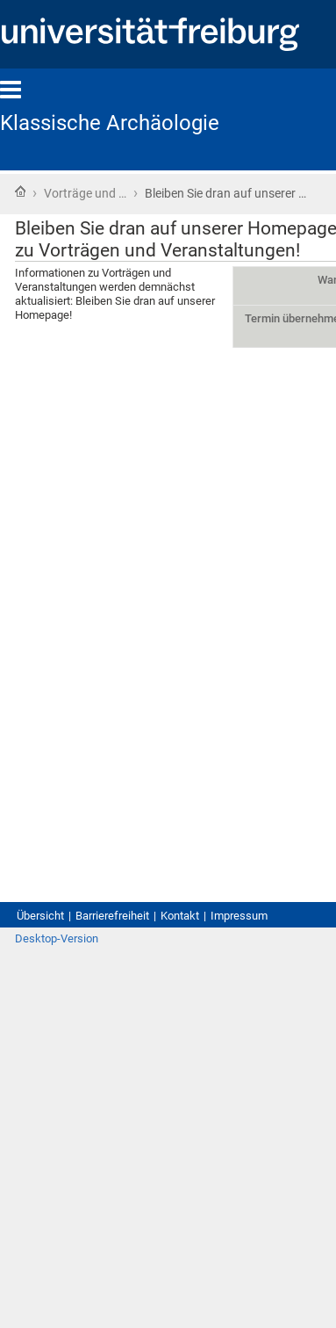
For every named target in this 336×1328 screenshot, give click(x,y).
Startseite (20, 191)
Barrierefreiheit (112, 915)
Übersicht (40, 915)
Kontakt (180, 915)
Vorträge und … (85, 193)
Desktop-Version (56, 938)
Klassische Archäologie (109, 123)
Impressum (239, 915)
